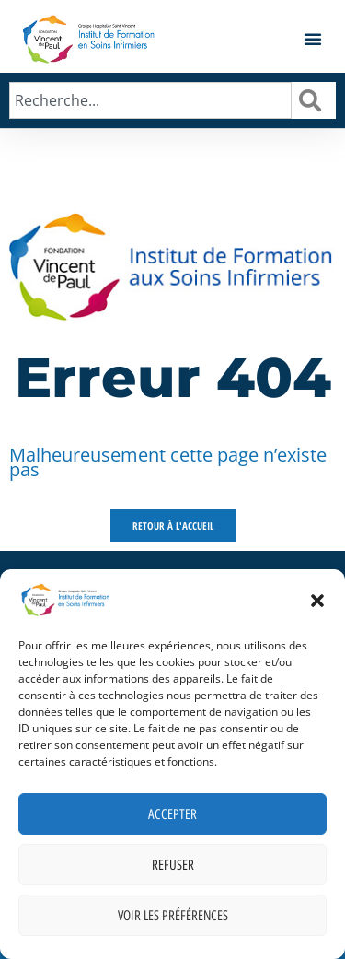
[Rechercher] (314, 100)
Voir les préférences (173, 915)
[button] (317, 600)
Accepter (172, 814)
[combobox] (150, 100)
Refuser (173, 865)
